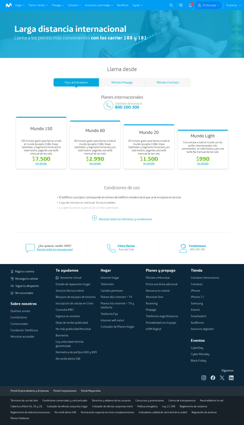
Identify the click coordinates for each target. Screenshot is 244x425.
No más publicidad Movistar (73, 329)
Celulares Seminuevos (205, 277)
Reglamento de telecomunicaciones (30, 412)
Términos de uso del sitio (24, 400)
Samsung (197, 303)
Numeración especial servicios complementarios (107, 412)
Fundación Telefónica (24, 330)
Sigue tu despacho (24, 286)
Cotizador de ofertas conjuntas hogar (67, 406)
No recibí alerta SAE (68, 358)
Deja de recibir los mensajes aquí (55, 249)
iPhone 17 (197, 297)
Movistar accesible (22, 336)
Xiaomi (195, 309)
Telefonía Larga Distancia (162, 316)
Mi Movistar (209, 5)
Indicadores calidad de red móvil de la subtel (163, 412)
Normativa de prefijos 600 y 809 (76, 352)
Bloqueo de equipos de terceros (76, 297)
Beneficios (122, 5)
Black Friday (198, 360)
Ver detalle (41, 163)
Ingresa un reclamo (68, 316)
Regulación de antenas (204, 412)
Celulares (73, 5)
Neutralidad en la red (211, 400)
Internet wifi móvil (112, 320)
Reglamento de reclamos (193, 406)
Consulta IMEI (65, 309)
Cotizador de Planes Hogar (117, 326)
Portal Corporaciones (64, 390)
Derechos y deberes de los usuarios (111, 400)
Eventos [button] (198, 340)
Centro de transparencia (182, 400)
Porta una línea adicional (161, 284)
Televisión (107, 284)
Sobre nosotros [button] (23, 303)
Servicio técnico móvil (70, 290)
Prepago (56, 5)
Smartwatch (198, 316)
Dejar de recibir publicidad (72, 322)
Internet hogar (110, 277)
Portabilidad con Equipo (161, 322)
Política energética (147, 406)
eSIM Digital (153, 329)
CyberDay (197, 348)
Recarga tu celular (24, 279)
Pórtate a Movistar (158, 277)
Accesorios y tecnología (97, 5)
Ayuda (136, 5)
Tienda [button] (196, 270)
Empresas (231, 5)
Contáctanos (18, 317)
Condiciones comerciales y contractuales (64, 400)
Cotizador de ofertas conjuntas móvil (112, 406)
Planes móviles (37, 5)
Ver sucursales (21, 293)
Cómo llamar (126, 246)
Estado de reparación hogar (73, 284)
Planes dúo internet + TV (116, 297)
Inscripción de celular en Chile (74, 303)
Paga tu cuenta (22, 271)
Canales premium (112, 290)
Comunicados (19, 324)
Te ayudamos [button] (67, 270)
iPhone (195, 290)
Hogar (18, 5)
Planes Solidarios (19, 418)
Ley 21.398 (168, 406)
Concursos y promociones (149, 400)
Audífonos (197, 322)
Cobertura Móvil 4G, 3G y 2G (26, 406)
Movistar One (154, 297)
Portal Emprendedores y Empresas (29, 390)
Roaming (151, 303)
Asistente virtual (68, 278)
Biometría (62, 335)
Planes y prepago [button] (160, 270)
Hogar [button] (106, 270)
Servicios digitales (202, 329)
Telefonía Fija (109, 314)
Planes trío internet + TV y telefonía (117, 305)
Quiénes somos (20, 311)
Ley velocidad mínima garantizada (69, 344)
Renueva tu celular (158, 290)
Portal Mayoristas (91, 390)
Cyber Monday (200, 354)
